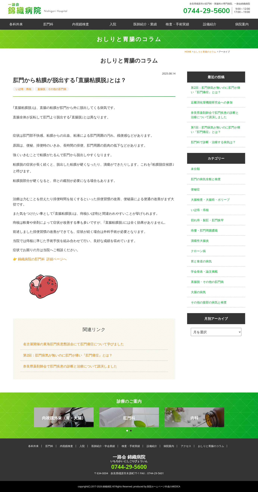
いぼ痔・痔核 (23, 89)
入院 (113, 24)
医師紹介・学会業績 (103, 446)
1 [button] (127, 430)
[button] (94, 229)
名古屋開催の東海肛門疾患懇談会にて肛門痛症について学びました (73, 344)
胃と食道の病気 (201, 261)
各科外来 (16, 24)
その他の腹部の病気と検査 (209, 302)
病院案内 (242, 24)
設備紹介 (209, 24)
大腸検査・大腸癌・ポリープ (210, 200)
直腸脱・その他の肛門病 (51, 89)
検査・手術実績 (177, 24)
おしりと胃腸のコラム (205, 51)
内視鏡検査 (80, 24)
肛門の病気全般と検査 (206, 179)
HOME (187, 51)
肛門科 (48, 24)
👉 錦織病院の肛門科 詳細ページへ (40, 259)
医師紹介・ (145, 24)
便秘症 (195, 189)
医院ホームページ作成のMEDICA (163, 486)
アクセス (186, 446)
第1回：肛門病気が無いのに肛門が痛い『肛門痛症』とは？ (215, 129)
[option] (63, 417)
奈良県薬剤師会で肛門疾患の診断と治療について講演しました (70, 366)
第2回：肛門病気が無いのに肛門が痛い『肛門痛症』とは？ (67, 355)
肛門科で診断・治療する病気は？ (213, 142)
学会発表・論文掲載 (204, 271)
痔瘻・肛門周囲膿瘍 (204, 230)
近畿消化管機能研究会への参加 (212, 102)
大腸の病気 (198, 292)
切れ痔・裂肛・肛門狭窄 (207, 220)
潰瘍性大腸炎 (200, 241)
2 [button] (131, 430)
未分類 (195, 169)
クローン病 (198, 251)
